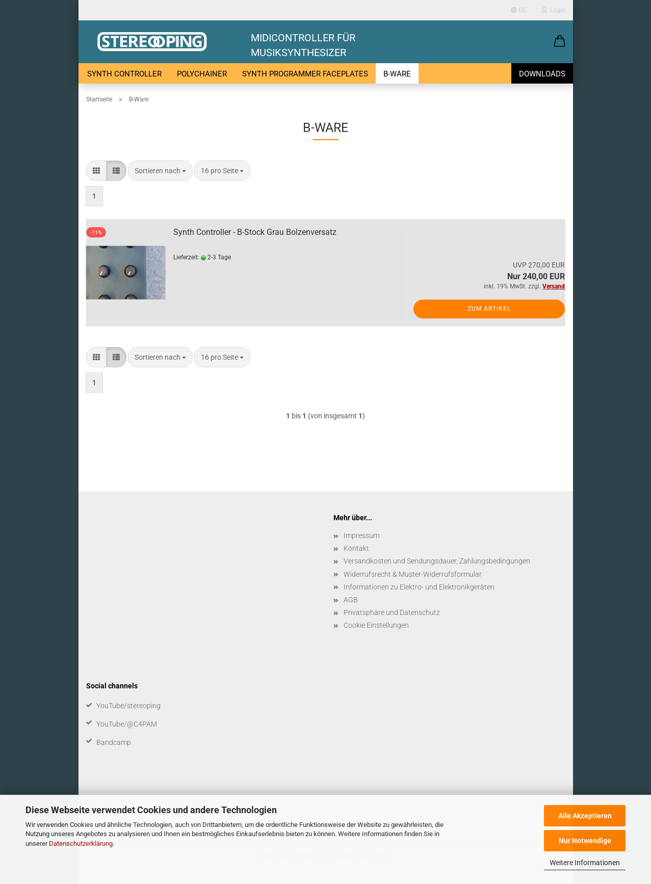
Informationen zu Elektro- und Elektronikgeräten (419, 587)
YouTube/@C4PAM (126, 724)
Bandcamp (113, 742)
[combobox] (160, 170)
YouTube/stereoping (128, 706)
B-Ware (397, 73)
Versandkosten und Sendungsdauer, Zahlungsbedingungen (437, 561)
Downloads (542, 73)
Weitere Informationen (585, 863)
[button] (559, 41)
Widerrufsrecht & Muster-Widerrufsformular (413, 574)
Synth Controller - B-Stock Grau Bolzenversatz (254, 232)
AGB (351, 600)
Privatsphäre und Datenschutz (392, 612)
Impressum (361, 535)
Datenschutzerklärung (81, 843)
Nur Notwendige (585, 841)
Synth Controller (124, 73)
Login (553, 10)
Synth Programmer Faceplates (305, 73)
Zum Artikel (489, 308)
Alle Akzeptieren (585, 816)
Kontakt (356, 548)
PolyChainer (202, 73)
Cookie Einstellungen (376, 625)
